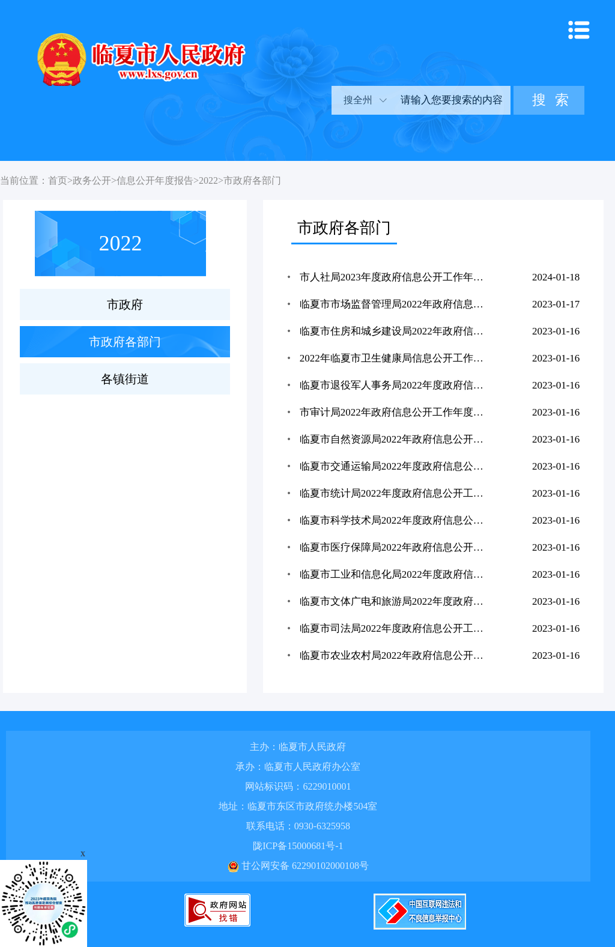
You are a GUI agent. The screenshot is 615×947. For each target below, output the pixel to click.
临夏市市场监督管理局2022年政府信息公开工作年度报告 (398, 304)
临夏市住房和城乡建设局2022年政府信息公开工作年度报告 (398, 331)
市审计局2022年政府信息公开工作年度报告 (397, 412)
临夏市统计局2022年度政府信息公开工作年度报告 (398, 493)
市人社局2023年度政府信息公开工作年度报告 (398, 277)
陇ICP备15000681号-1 (298, 846)
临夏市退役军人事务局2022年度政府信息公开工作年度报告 (398, 385)
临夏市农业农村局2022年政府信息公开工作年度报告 (398, 655)
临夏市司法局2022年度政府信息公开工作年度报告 (398, 628)
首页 (57, 180)
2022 (208, 180)
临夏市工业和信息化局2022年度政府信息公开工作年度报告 (398, 574)
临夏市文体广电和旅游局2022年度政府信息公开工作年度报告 (398, 601)
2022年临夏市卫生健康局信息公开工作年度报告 (398, 358)
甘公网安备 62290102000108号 (298, 866)
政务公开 (92, 180)
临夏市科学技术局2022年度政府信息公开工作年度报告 (398, 520)
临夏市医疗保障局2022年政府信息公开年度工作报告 (398, 547)
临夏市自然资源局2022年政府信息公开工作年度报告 (398, 439)
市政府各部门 (252, 180)
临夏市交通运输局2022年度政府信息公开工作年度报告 (398, 466)
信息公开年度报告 (155, 180)
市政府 (125, 304)
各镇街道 (125, 379)
